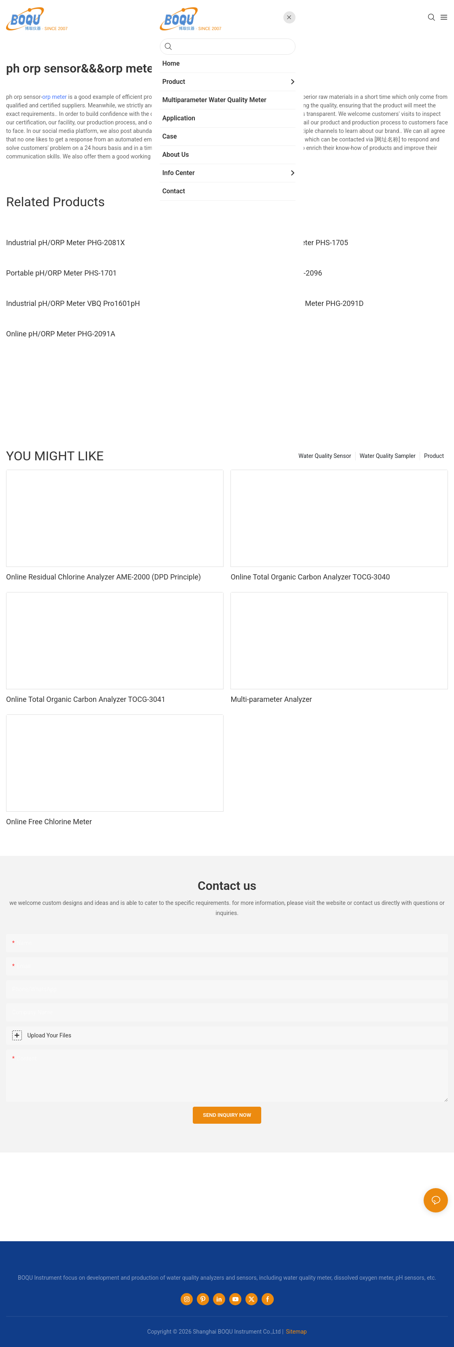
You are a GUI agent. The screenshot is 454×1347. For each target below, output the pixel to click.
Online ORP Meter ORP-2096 (276, 273)
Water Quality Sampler (388, 456)
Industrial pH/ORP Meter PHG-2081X (65, 242)
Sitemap (296, 1331)
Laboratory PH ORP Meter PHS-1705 (289, 242)
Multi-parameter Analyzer (271, 699)
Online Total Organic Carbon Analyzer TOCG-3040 (310, 577)
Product (434, 456)
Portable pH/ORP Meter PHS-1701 (61, 273)
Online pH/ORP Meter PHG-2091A (60, 333)
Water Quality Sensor (324, 456)
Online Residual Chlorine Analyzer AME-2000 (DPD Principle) (103, 577)
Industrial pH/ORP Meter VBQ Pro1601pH (73, 303)
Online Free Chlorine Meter (49, 821)
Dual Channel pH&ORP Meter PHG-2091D (296, 303)
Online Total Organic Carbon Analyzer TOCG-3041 (85, 699)
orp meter (54, 97)
